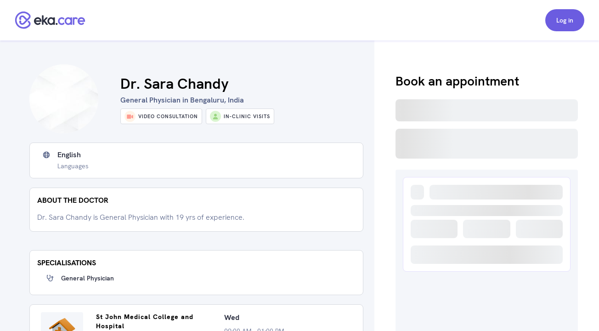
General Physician (87, 278)
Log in (564, 20)
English (69, 155)
